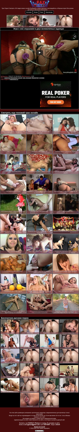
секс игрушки (27, 78)
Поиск (41, 12)
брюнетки (35, 78)
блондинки (14, 78)
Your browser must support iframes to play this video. (39, 53)
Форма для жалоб (39, 427)
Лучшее (36, 12)
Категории (29, 12)
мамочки (7, 78)
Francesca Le (14, 79)
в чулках (41, 78)
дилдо (20, 78)
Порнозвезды (49, 12)
